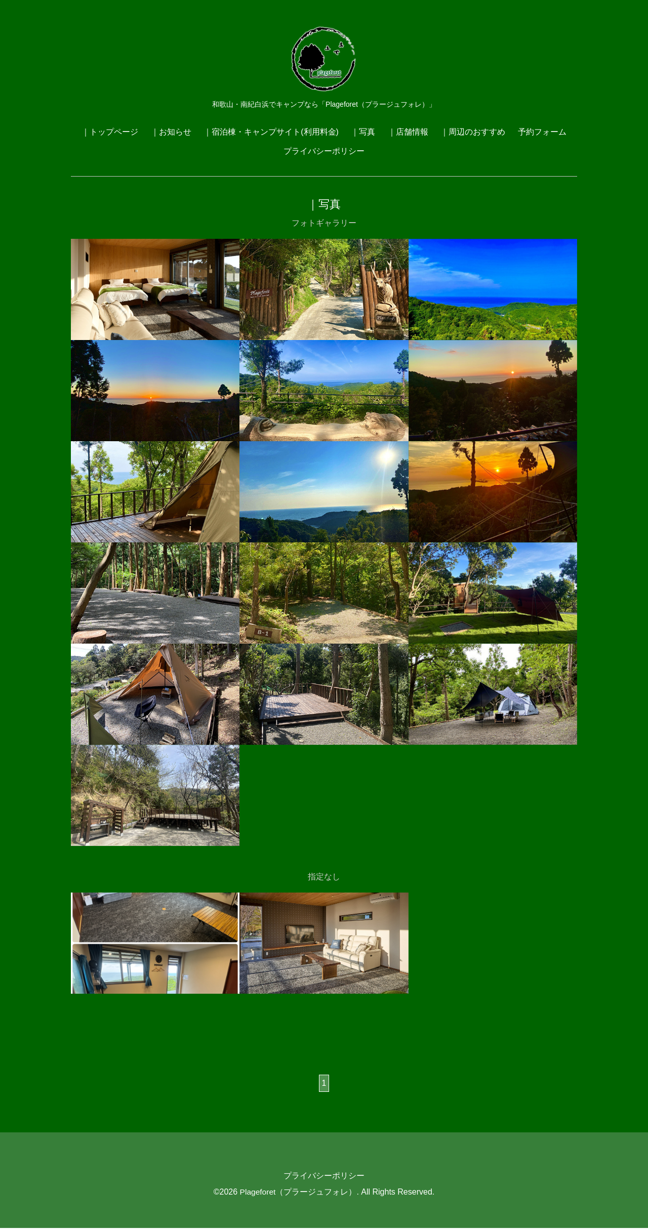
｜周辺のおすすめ (472, 132)
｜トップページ (110, 132)
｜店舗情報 (408, 132)
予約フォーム (542, 132)
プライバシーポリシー (324, 151)
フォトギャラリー (324, 223)
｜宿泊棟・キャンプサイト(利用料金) (271, 132)
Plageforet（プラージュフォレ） (298, 1193)
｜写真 (363, 132)
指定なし (324, 877)
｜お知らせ (171, 132)
